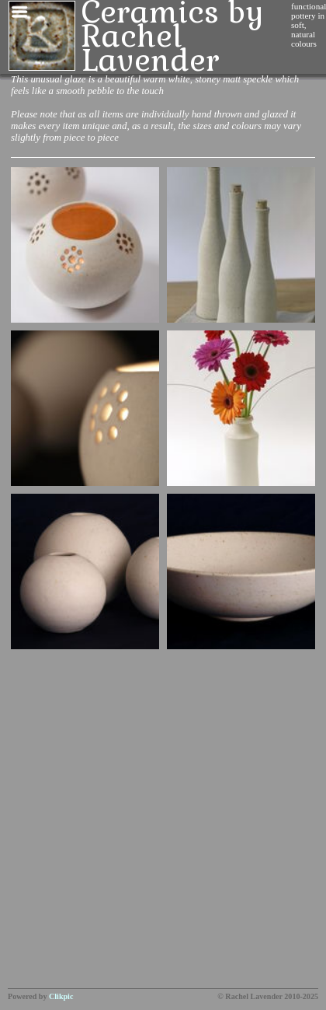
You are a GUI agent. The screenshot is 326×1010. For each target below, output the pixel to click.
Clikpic (61, 996)
